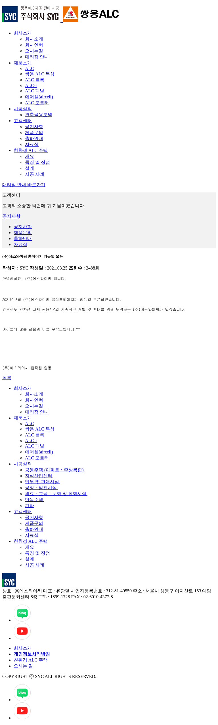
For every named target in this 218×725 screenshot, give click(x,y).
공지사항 (34, 126)
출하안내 (34, 138)
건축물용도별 (38, 114)
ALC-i (31, 85)
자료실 (32, 144)
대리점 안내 (37, 56)
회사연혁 (34, 45)
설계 (29, 168)
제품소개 (23, 62)
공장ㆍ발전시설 (41, 487)
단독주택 (34, 499)
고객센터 (23, 120)
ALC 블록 (34, 79)
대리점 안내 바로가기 (23, 184)
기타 (29, 505)
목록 (6, 377)
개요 (29, 156)
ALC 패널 (34, 90)
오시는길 (34, 50)
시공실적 (23, 108)
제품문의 (34, 132)
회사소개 (23, 33)
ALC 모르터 (37, 102)
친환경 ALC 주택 (31, 150)
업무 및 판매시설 (42, 481)
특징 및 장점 (37, 162)
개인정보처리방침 (32, 654)
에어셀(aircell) (39, 96)
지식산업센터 (39, 475)
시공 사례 (34, 174)
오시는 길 (23, 665)
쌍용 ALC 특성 (39, 73)
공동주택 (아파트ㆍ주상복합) (55, 469)
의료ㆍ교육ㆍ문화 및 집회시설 (56, 493)
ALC (29, 68)
